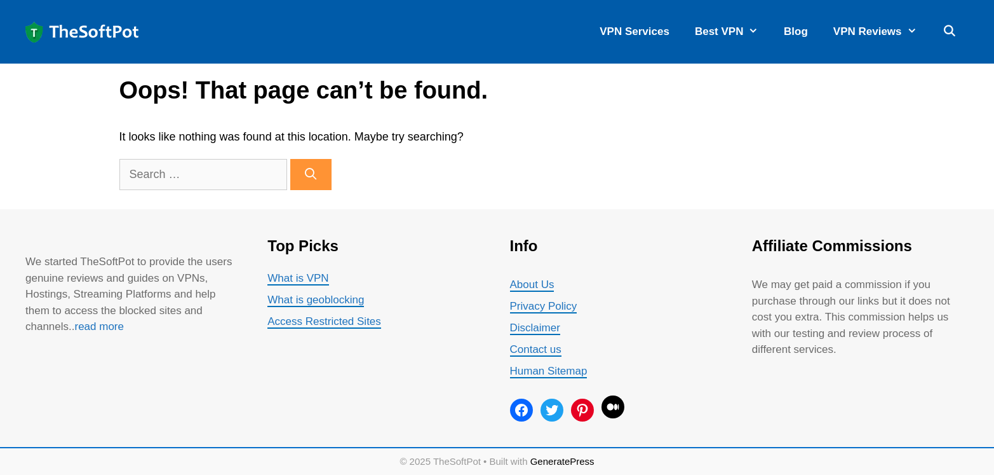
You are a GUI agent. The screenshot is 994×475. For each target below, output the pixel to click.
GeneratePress (562, 461)
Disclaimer (535, 328)
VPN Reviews (881, 32)
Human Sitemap (549, 371)
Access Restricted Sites (324, 321)
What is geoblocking (315, 300)
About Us (532, 285)
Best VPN (733, 32)
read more (99, 326)
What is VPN (297, 278)
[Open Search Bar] (949, 32)
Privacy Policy (543, 306)
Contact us (535, 349)
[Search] (311, 174)
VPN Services (634, 31)
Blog (796, 31)
